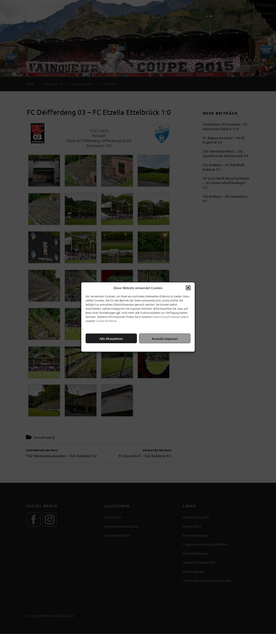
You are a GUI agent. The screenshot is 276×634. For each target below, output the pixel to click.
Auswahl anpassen (165, 338)
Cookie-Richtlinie (106, 321)
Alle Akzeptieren (111, 338)
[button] (188, 288)
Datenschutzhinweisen (166, 317)
